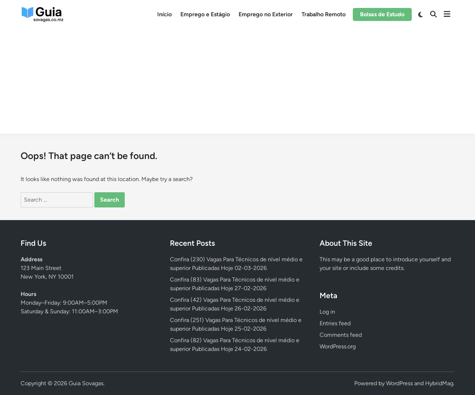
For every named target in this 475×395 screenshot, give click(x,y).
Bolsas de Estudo (382, 14)
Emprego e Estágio (205, 14)
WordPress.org (338, 346)
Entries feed (335, 323)
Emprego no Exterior (266, 14)
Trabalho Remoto (323, 14)
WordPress (399, 383)
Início (164, 14)
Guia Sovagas (86, 383)
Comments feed (341, 334)
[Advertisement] (237, 83)
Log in (327, 311)
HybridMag (439, 383)
